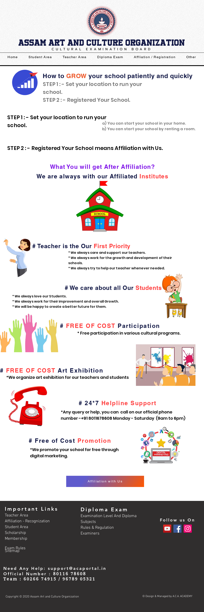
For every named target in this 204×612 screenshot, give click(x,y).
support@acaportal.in (77, 568)
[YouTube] (167, 529)
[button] (110, 57)
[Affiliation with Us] (105, 481)
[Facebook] (177, 529)
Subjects (88, 521)
